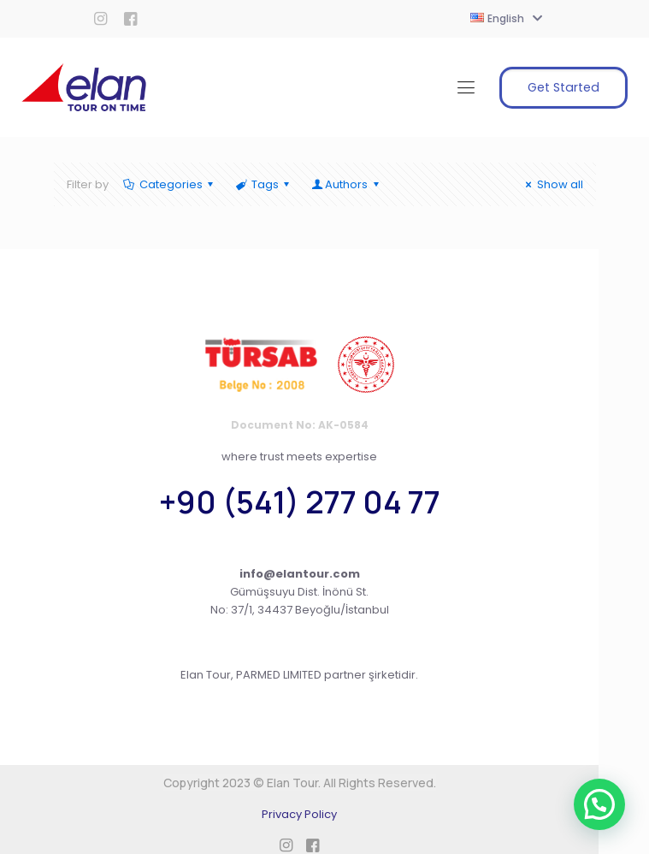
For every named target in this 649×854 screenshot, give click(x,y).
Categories (169, 184)
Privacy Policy (299, 814)
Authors (346, 184)
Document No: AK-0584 (300, 425)
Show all (551, 184)
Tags (263, 184)
